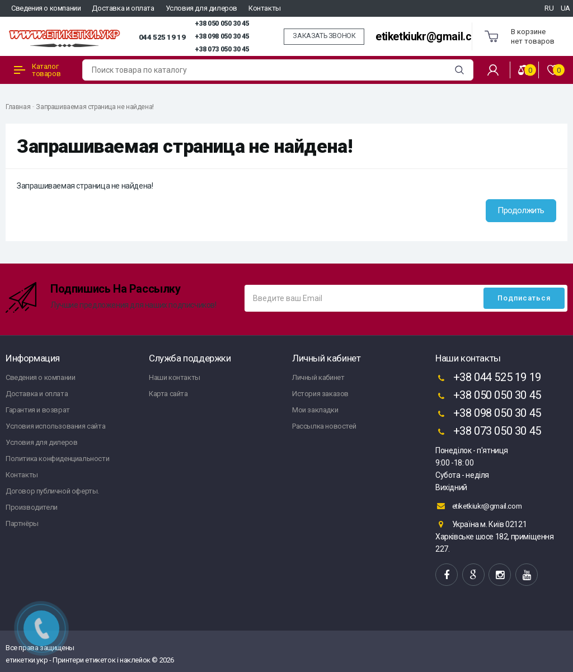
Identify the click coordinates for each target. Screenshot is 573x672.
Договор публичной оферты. (52, 491)
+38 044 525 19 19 (488, 378)
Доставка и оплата (123, 8)
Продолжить (520, 210)
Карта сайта (168, 393)
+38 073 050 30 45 (222, 49)
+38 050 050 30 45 (222, 23)
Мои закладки (315, 410)
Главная (18, 107)
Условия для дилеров (201, 8)
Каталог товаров (37, 70)
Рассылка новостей (324, 426)
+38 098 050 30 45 (222, 36)
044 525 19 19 (162, 36)
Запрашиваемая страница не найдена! (94, 107)
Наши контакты (174, 377)
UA (565, 8)
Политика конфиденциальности (57, 458)
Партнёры (22, 523)
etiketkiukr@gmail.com (431, 36)
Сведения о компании (46, 8)
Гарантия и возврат (38, 410)
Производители (32, 507)
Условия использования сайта (55, 426)
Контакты (264, 8)
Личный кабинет (318, 377)
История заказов (320, 393)
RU (548, 8)
